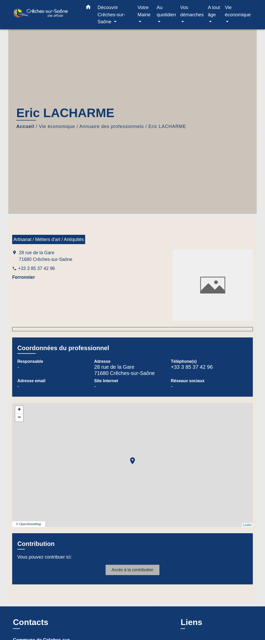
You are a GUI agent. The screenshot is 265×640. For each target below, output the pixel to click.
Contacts (30, 622)
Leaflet (247, 524)
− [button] (19, 417)
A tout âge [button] (214, 11)
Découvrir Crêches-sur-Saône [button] (111, 14)
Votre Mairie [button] (143, 11)
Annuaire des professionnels (111, 126)
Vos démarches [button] (192, 11)
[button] (88, 8)
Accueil (25, 126)
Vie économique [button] (238, 11)
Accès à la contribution (132, 570)
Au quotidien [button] (166, 11)
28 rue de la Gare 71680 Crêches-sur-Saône (45, 256)
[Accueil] (44, 14)
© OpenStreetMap (28, 524)
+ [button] (19, 410)
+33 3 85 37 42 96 (36, 268)
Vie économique (57, 126)
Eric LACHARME (167, 126)
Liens (191, 622)
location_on (129, 458)
